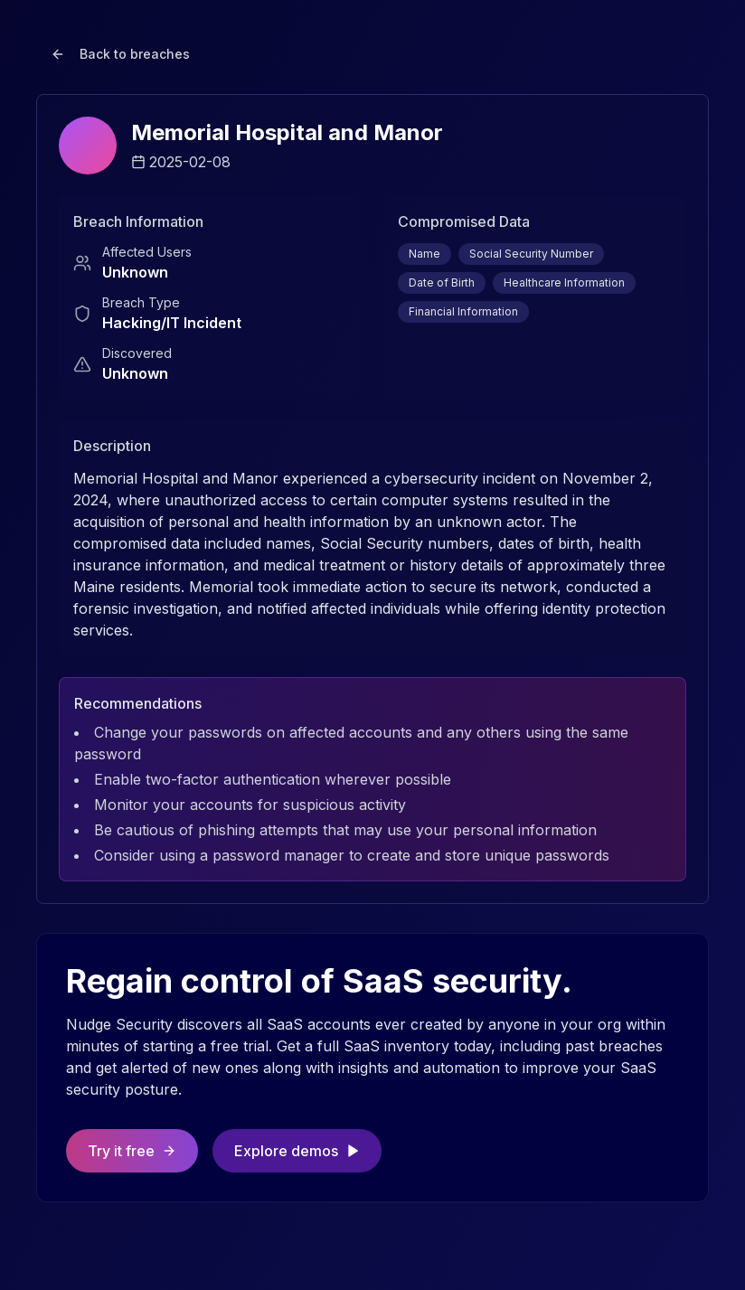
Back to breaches (120, 53)
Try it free (132, 1151)
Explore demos (297, 1151)
